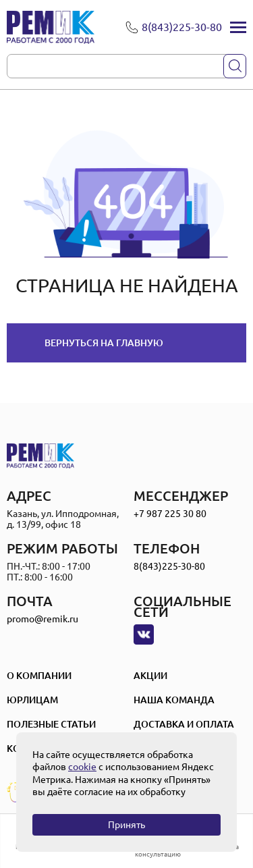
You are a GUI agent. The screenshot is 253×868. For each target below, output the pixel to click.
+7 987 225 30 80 (170, 513)
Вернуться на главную (104, 342)
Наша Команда (174, 700)
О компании (39, 675)
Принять (126, 824)
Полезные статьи (51, 724)
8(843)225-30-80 (169, 566)
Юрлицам (32, 700)
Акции (150, 675)
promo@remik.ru (42, 619)
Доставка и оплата (184, 724)
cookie (82, 766)
